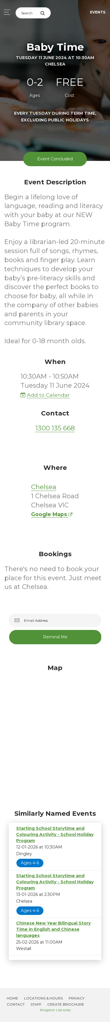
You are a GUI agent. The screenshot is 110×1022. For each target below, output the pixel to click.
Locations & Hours (43, 998)
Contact (16, 1004)
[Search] (28, 12)
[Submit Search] (45, 12)
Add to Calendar (45, 395)
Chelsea (43, 487)
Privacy (76, 998)
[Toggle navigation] (5, 12)
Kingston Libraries (55, 1010)
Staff (36, 1004)
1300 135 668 (55, 428)
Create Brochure (65, 1004)
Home (12, 998)
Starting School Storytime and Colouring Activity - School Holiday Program (55, 834)
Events (97, 12)
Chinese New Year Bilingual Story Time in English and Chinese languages (53, 929)
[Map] (55, 735)
